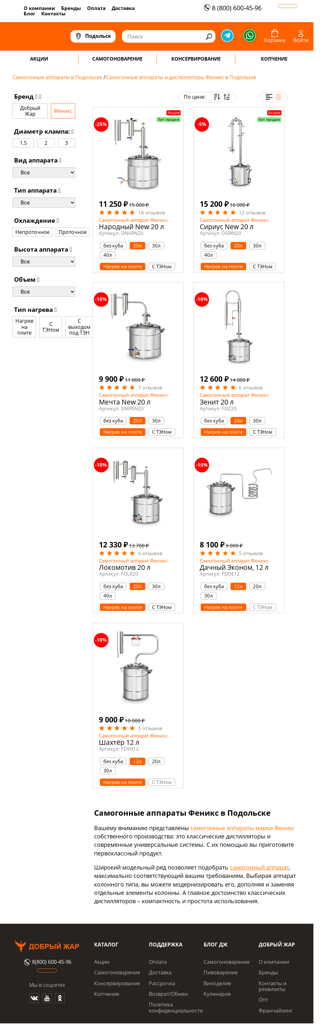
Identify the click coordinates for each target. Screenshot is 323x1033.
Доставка (123, 8)
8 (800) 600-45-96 (232, 8)
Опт (263, 999)
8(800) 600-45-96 (46, 962)
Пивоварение (221, 972)
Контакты (53, 13)
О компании (39, 8)
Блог (29, 13)
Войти (300, 40)
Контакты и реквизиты (273, 986)
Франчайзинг (276, 1010)
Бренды (71, 8)
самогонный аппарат (259, 867)
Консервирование (117, 983)
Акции (101, 961)
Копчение (106, 993)
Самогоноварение (117, 972)
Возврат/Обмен (168, 993)
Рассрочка (162, 983)
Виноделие (217, 983)
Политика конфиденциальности (176, 1007)
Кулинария (217, 993)
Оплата (96, 8)
